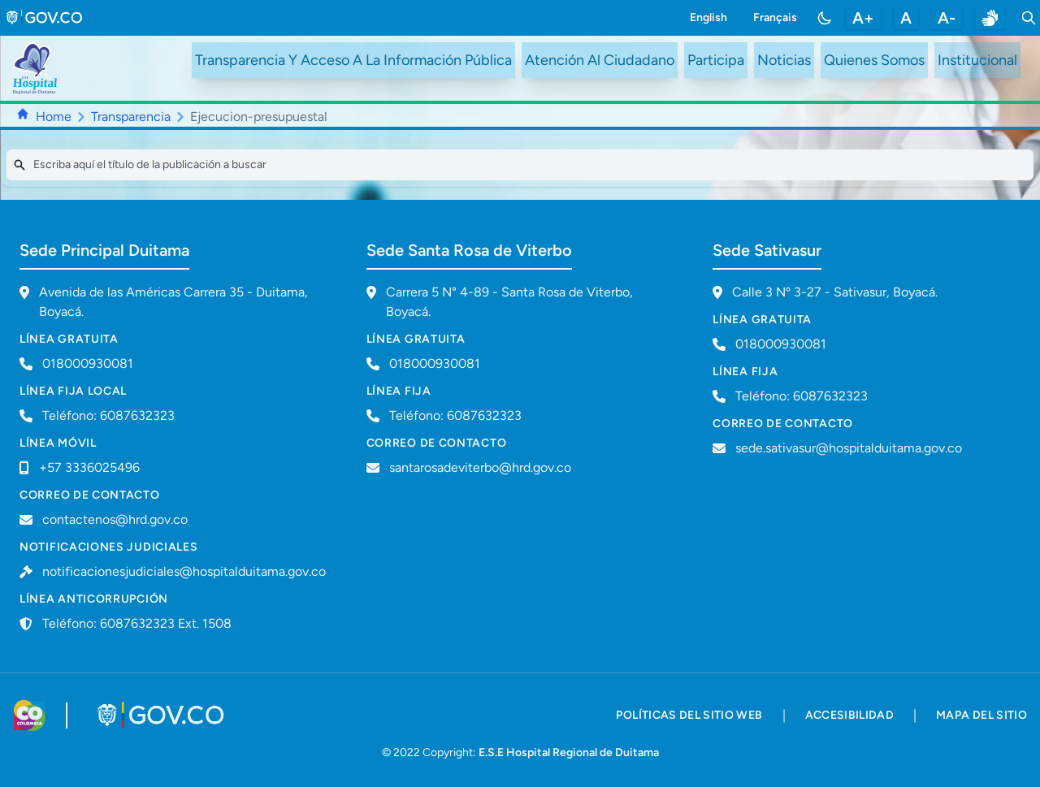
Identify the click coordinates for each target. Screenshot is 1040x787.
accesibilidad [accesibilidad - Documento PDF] (850, 715)
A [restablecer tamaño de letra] (906, 18)
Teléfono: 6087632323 (108, 415)
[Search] (520, 164)
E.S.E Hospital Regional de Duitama (569, 752)
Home (54, 116)
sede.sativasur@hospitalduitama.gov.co (848, 448)
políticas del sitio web (689, 715)
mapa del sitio (981, 715)
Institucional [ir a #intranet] (977, 60)
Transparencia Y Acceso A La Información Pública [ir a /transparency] (353, 60)
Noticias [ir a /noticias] (784, 60)
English (708, 17)
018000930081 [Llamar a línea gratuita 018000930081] (87, 363)
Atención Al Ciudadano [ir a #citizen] (599, 60)
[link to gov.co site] (45, 18)
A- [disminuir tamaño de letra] (947, 18)
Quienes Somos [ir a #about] (874, 60)
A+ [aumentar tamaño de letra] (863, 18)
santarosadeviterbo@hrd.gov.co (480, 467)
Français (775, 17)
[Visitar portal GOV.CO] (162, 715)
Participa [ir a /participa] (715, 60)
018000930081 (434, 363)
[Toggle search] (1028, 17)
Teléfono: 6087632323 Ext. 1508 (137, 623)
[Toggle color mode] (825, 18)
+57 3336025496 (89, 467)
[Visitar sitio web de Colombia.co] (29, 715)
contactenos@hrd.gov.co (115, 519)
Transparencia (131, 116)
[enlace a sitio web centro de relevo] (989, 17)
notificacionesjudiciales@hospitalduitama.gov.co (184, 571)
